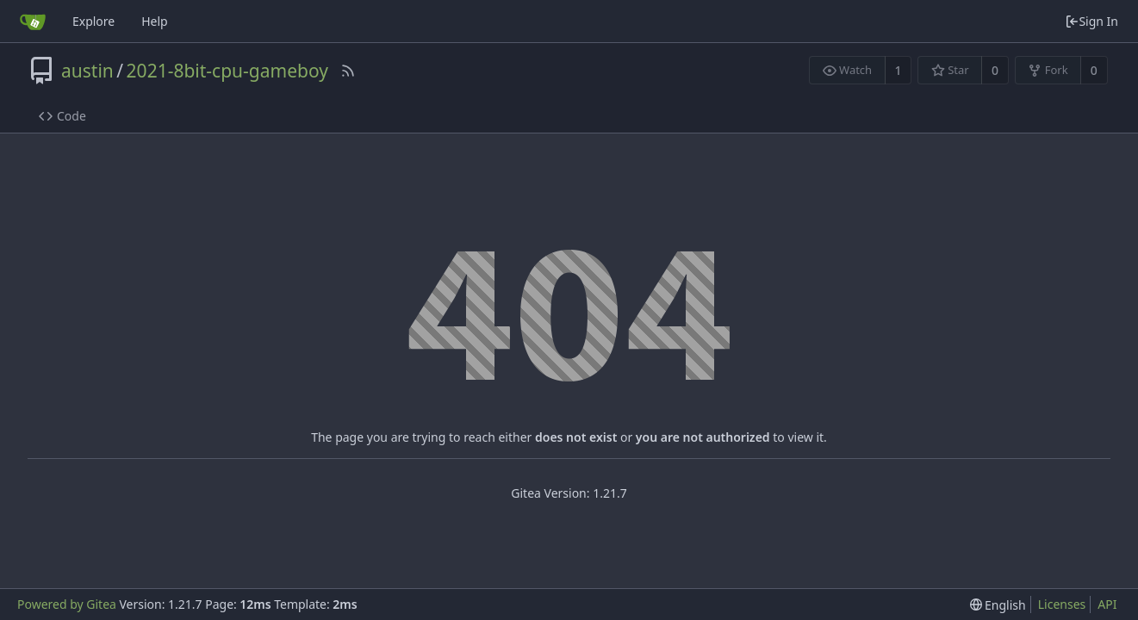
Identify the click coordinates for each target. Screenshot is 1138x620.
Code (62, 116)
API (1107, 604)
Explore (93, 21)
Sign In (1091, 21)
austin (87, 70)
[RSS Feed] (348, 70)
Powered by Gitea (66, 604)
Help (154, 21)
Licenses (1062, 604)
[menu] (998, 605)
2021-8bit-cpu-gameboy (227, 70)
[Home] (33, 21)
